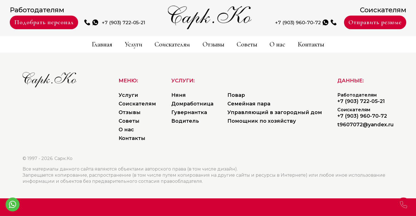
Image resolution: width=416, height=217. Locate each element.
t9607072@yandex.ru (365, 125)
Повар (236, 96)
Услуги (99, 45)
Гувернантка (189, 113)
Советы (265, 45)
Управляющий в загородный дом (274, 113)
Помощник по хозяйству (261, 122)
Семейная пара (248, 105)
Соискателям (156, 45)
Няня (178, 96)
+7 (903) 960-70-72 (263, 23)
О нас (308, 45)
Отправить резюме (361, 23)
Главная (54, 45)
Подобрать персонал (58, 23)
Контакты (357, 45)
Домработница (192, 105)
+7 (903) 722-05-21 (158, 23)
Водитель (185, 122)
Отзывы (215, 45)
